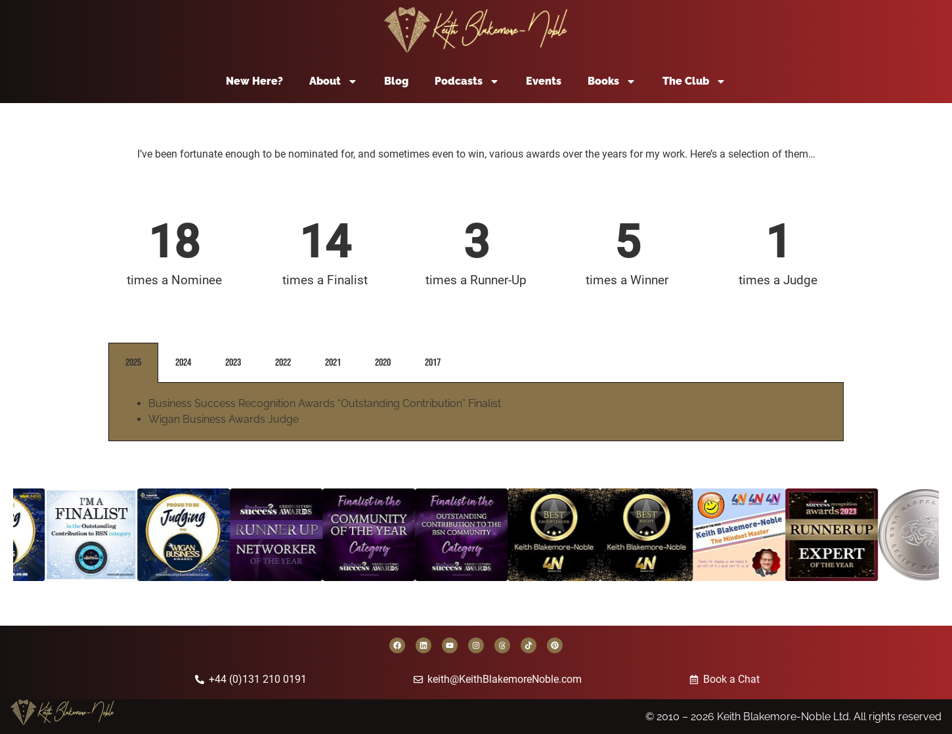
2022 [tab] (283, 362)
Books (612, 81)
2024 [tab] (183, 362)
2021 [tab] (333, 362)
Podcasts (467, 81)
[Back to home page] (476, 30)
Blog (396, 81)
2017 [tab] (433, 362)
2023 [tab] (233, 362)
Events (543, 81)
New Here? (254, 81)
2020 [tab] (383, 362)
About (333, 81)
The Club (694, 81)
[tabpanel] (476, 412)
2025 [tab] (133, 362)
